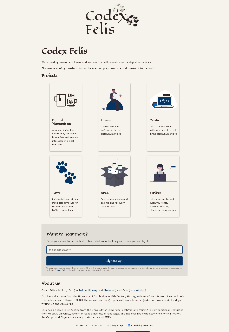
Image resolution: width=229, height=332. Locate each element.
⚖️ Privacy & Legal (115, 317)
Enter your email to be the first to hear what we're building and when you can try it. (97, 231)
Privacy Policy (61, 261)
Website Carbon (142, 324)
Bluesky (93, 281)
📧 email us (97, 317)
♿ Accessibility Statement (140, 317)
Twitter (83, 281)
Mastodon (109, 281)
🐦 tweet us (81, 317)
